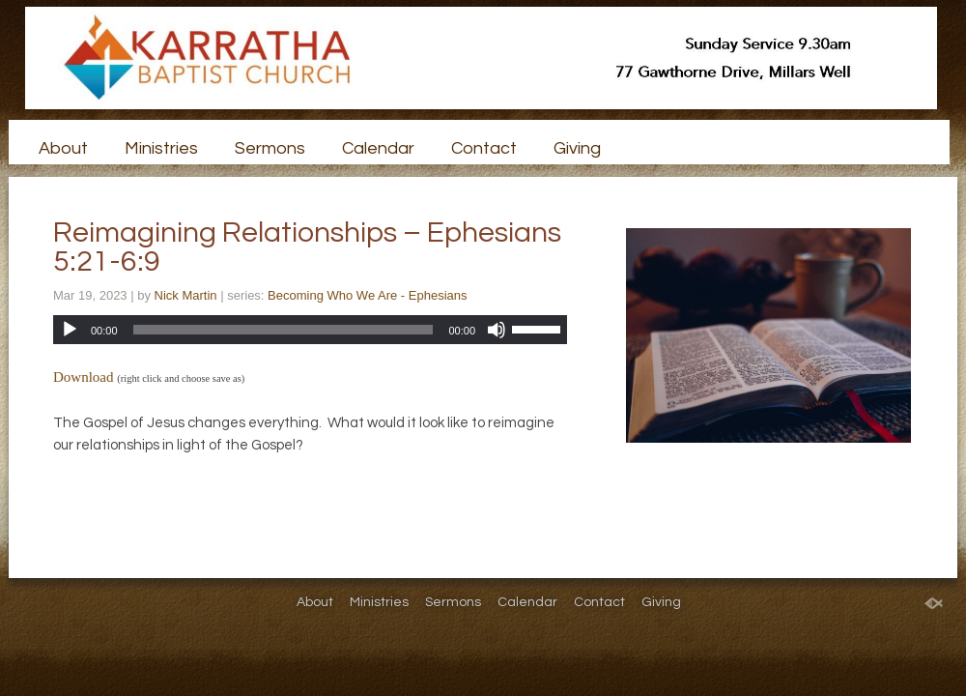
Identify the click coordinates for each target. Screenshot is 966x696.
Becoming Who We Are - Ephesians (367, 295)
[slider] (283, 329)
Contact (484, 148)
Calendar (378, 148)
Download (83, 377)
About (63, 148)
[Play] (69, 329)
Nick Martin (186, 295)
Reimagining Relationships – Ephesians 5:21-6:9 (307, 247)
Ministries (161, 148)
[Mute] (496, 329)
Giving (577, 148)
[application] (310, 329)
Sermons (270, 148)
